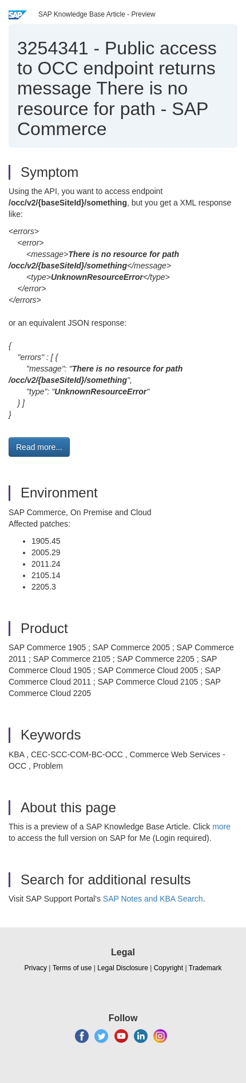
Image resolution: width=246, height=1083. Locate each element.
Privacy (36, 968)
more (221, 826)
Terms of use (72, 968)
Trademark (205, 968)
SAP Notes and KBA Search (153, 898)
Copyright (168, 968)
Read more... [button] (39, 447)
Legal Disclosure (122, 968)
